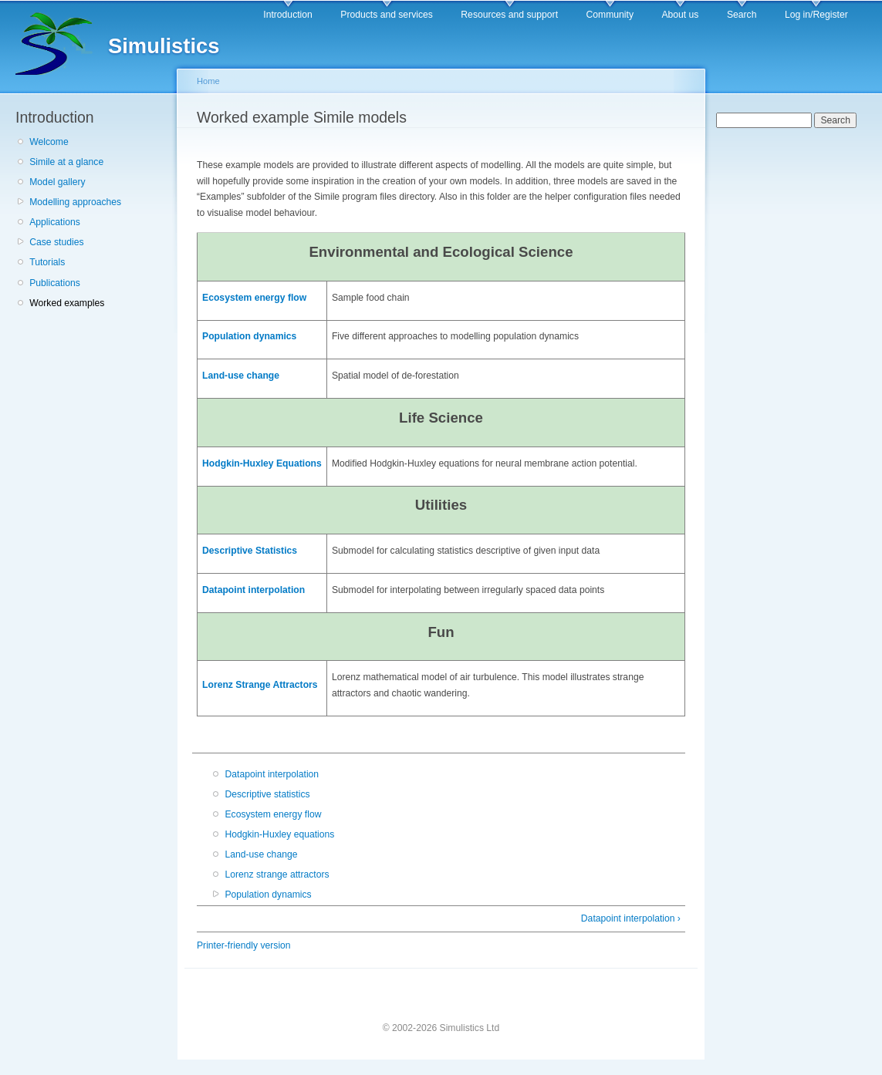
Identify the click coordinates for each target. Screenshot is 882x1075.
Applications (54, 222)
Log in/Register (816, 14)
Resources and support (509, 14)
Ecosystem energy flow (254, 297)
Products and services (386, 14)
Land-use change (240, 375)
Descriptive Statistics (249, 550)
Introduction (288, 14)
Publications (54, 283)
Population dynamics (249, 336)
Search (742, 14)
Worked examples (66, 303)
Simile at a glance (66, 162)
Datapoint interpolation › (631, 918)
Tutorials (47, 262)
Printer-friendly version (244, 945)
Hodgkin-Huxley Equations (262, 463)
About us (679, 14)
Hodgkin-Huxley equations (279, 834)
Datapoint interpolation (253, 590)
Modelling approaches (75, 202)
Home (208, 81)
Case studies (56, 242)
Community (610, 14)
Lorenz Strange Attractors (260, 684)
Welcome (48, 141)
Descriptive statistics (267, 794)
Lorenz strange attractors (277, 874)
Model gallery (57, 182)
